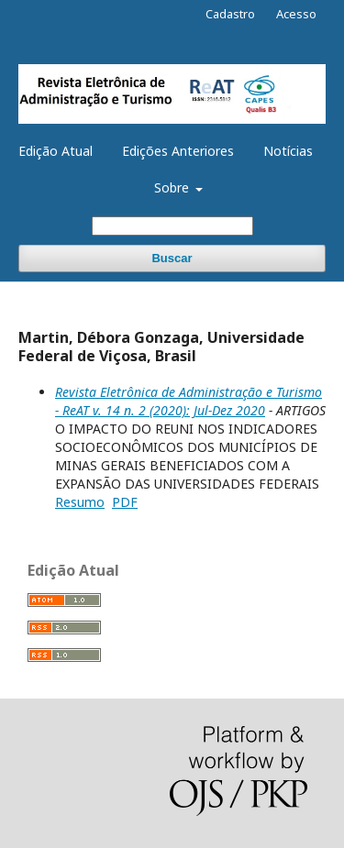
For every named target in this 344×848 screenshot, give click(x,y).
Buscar (171, 258)
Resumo (80, 502)
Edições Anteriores (178, 151)
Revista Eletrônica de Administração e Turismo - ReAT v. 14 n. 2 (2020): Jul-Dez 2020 (188, 401)
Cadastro (230, 14)
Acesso (296, 14)
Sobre (173, 187)
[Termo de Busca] (172, 226)
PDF (125, 502)
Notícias (288, 151)
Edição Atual (55, 151)
